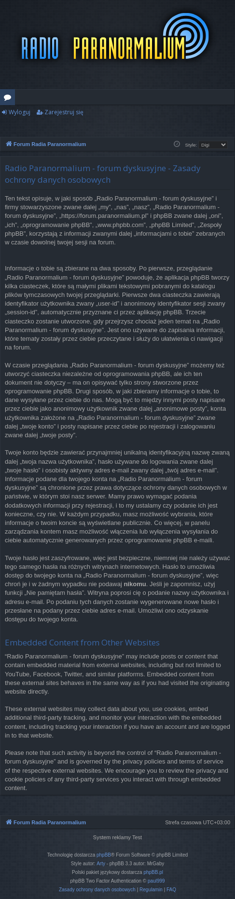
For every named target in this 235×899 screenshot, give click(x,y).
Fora (9, 99)
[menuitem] (97, 890)
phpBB (104, 855)
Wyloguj (19, 112)
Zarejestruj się (63, 112)
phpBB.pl (153, 872)
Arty (101, 863)
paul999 (156, 881)
